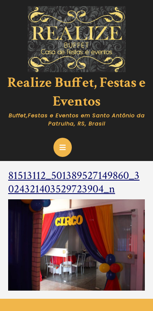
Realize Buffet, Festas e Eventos (76, 91)
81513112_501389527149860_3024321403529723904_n (74, 182)
